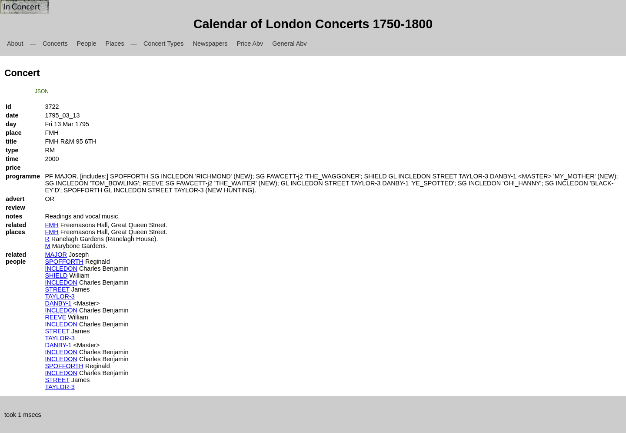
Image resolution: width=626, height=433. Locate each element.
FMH (52, 225)
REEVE (56, 317)
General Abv (289, 43)
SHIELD (56, 275)
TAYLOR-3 (60, 296)
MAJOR (56, 254)
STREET (57, 289)
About (15, 43)
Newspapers (210, 43)
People (87, 43)
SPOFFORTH (64, 261)
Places (114, 43)
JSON (42, 91)
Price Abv (250, 43)
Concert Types (163, 43)
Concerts (55, 43)
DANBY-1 (58, 303)
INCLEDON (61, 268)
